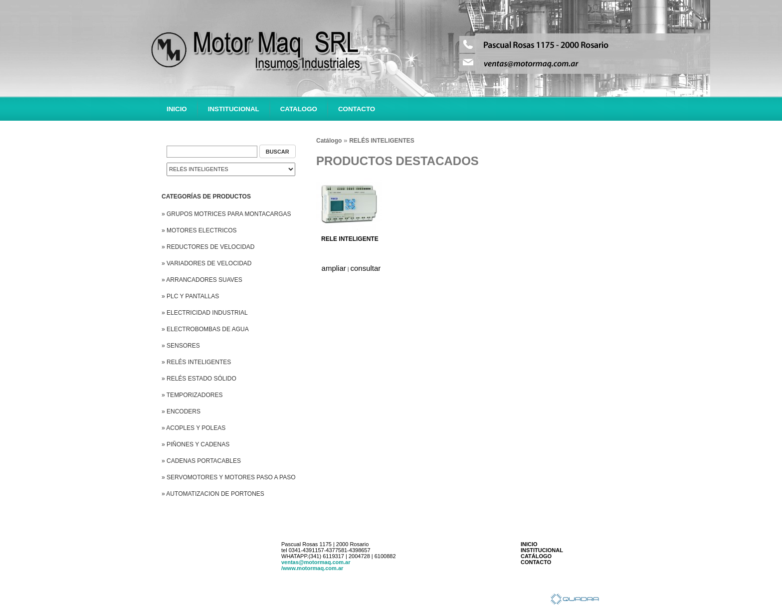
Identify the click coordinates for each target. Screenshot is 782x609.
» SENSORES (181, 345)
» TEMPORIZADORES (192, 395)
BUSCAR (277, 152)
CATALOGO (298, 109)
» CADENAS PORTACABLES (201, 460)
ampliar (334, 268)
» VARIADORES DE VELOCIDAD (207, 263)
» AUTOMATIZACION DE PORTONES (213, 493)
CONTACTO (356, 109)
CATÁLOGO (536, 556)
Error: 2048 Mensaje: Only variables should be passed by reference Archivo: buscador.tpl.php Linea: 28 (231, 169)
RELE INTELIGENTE (350, 238)
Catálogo (329, 140)
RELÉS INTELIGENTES (381, 140)
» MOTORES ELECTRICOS (199, 230)
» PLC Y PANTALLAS (190, 296)
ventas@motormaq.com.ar (316, 562)
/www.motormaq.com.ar (312, 568)
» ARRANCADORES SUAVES (202, 279)
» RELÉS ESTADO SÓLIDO (199, 378)
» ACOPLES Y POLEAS (193, 427)
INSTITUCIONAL (233, 109)
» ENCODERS (181, 411)
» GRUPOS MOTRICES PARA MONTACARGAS (226, 213)
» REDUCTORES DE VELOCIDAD (208, 246)
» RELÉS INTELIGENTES (196, 362)
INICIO (177, 109)
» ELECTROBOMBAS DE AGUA (205, 329)
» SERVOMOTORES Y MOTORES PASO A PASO (229, 477)
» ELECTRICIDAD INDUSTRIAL (205, 312)
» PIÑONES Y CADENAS (195, 444)
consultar (366, 268)
